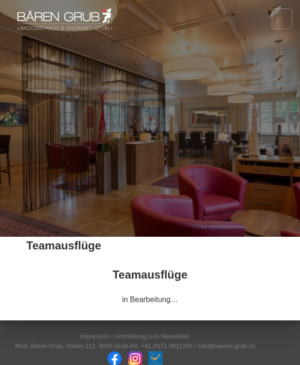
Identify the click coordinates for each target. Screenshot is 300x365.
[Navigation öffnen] (282, 18)
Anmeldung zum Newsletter (152, 336)
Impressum (95, 336)
